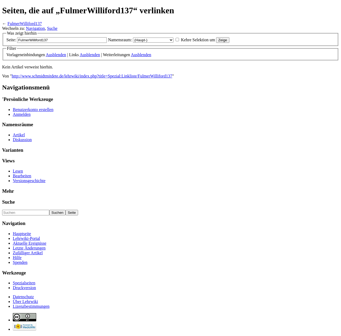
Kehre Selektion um (198, 40)
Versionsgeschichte (29, 180)
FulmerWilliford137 (24, 23)
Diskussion (22, 139)
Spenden (20, 262)
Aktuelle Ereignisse (29, 243)
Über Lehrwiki (25, 301)
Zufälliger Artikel (28, 253)
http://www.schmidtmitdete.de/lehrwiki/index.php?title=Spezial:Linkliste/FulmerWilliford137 (92, 76)
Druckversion (24, 287)
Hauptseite (22, 233)
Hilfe (17, 257)
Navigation (35, 28)
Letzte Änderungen (29, 248)
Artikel (19, 135)
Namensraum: (120, 40)
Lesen (18, 171)
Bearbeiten (22, 176)
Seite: (11, 40)
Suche (52, 28)
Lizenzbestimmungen (31, 306)
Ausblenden (56, 54)
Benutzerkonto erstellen (33, 109)
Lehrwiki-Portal (26, 238)
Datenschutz (23, 296)
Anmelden (22, 114)
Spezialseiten (24, 283)
